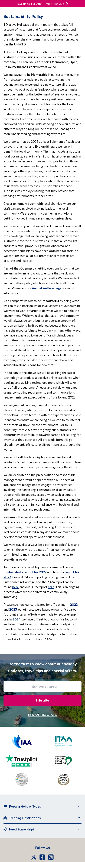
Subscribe (42, 700)
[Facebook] (42, 857)
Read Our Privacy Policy (42, 714)
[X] (34, 857)
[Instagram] (51, 857)
